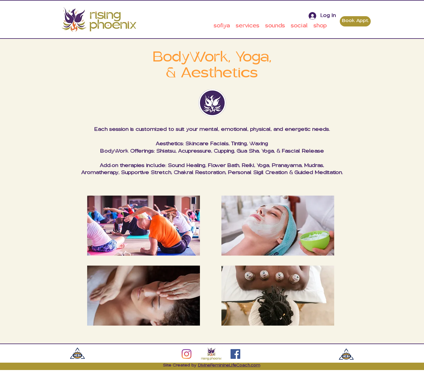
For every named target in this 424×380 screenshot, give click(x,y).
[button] (222, 26)
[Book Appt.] (355, 21)
